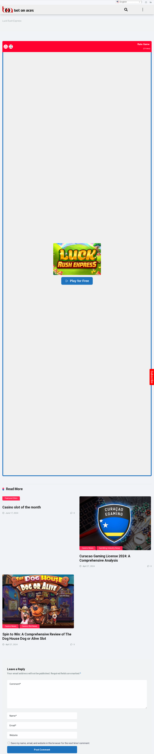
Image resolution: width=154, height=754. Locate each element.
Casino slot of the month (21, 507)
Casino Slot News (29, 626)
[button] (77, 259)
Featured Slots (11, 498)
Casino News (87, 548)
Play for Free (77, 280)
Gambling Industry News (109, 548)
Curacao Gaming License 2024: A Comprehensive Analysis (104, 558)
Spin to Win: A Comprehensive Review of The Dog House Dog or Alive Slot (36, 636)
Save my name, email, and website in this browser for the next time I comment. (50, 743)
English (122, 2)
